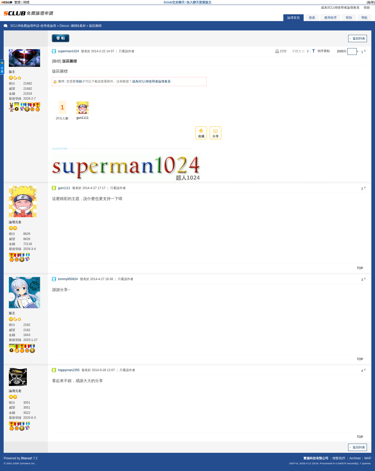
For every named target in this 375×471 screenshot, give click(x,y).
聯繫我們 (339, 458)
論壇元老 (15, 222)
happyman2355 (69, 370)
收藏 (201, 136)
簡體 (26, 2)
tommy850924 (68, 279)
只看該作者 (126, 51)
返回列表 (359, 38)
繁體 (17, 2)
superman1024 (68, 51)
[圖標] (56, 61)
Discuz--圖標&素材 (73, 26)
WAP (367, 458)
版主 (12, 72)
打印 (283, 51)
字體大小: (298, 51)
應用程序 (330, 18)
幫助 (349, 18)
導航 (364, 18)
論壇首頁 (293, 18)
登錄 (367, 7)
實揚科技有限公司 (315, 458)
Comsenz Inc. (27, 463)
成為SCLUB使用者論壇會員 (340, 7)
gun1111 (83, 118)
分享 (216, 136)
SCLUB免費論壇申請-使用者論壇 (33, 26)
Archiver (355, 458)
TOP (360, 268)
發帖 (61, 38)
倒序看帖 (323, 51)
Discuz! (26, 458)
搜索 (312, 18)
